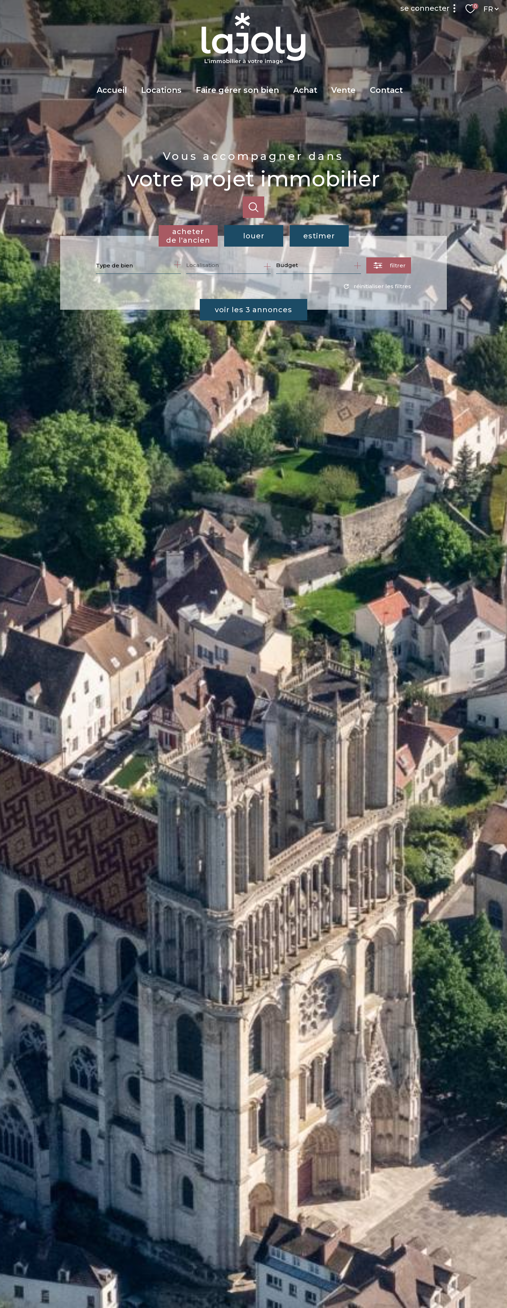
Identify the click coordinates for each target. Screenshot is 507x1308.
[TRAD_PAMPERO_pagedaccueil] (253, 62)
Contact (386, 90)
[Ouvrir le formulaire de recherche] (388, 265)
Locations (161, 90)
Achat (305, 90)
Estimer (319, 236)
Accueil (112, 90)
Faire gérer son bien (237, 90)
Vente (343, 90)
